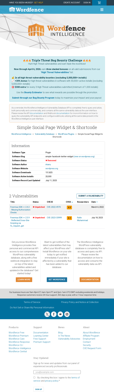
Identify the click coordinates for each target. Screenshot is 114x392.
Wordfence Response (19, 342)
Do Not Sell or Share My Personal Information (32, 307)
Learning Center (40, 335)
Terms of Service (32, 302)
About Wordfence (91, 332)
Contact (87, 342)
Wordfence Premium (19, 335)
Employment (89, 338)
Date (94, 202)
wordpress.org (52, 168)
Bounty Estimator (33, 92)
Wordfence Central (18, 351)
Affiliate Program (91, 335)
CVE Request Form (92, 348)
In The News (64, 335)
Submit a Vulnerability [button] (90, 196)
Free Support (39, 338)
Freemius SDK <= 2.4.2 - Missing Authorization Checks (20, 210)
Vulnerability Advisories (69, 338)
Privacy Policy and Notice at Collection (80, 302)
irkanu (48, 164)
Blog (60, 332)
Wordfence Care (16, 338)
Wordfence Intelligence (20, 348)
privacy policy (51, 380)
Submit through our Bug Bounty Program (33, 97)
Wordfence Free (16, 332)
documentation (36, 113)
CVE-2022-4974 (54, 207)
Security (87, 345)
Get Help (38, 3)
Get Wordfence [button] (57, 279)
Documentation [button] (90, 279)
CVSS (69, 202)
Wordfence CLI (16, 345)
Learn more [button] (24, 279)
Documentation (40, 332)
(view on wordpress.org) (84, 156)
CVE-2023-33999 (54, 218)
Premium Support (41, 342)
